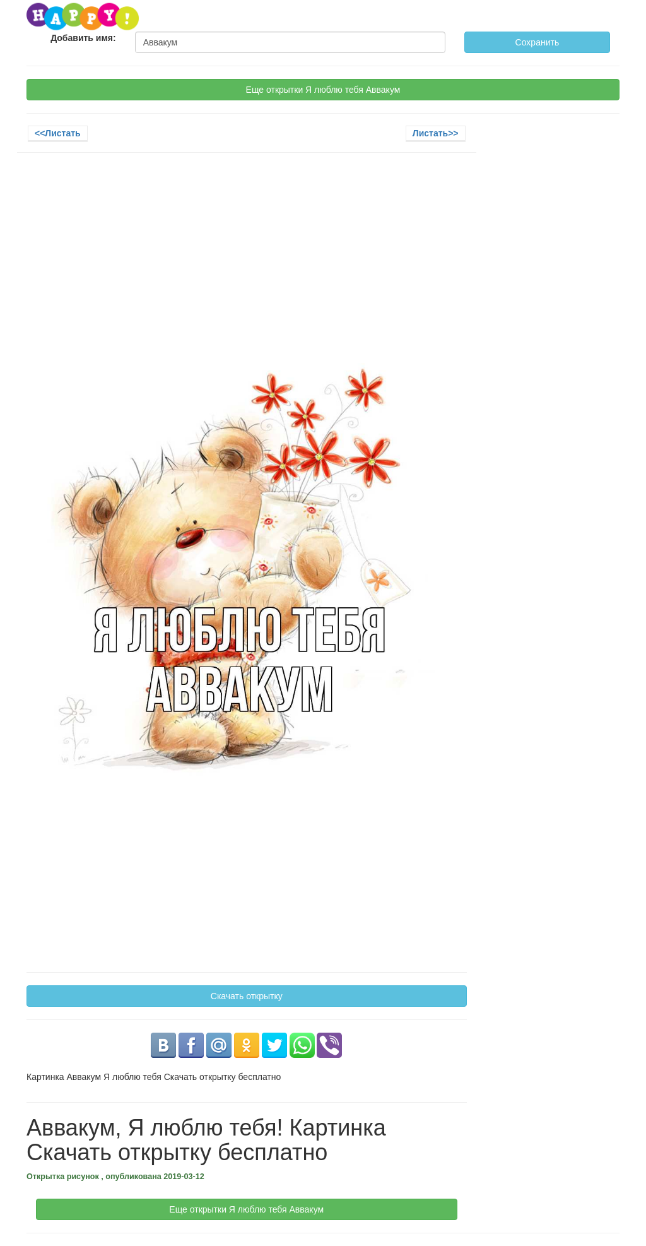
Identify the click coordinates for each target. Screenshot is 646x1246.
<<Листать (58, 133)
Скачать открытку (247, 996)
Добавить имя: (83, 38)
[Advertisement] (246, 253)
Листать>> (436, 133)
